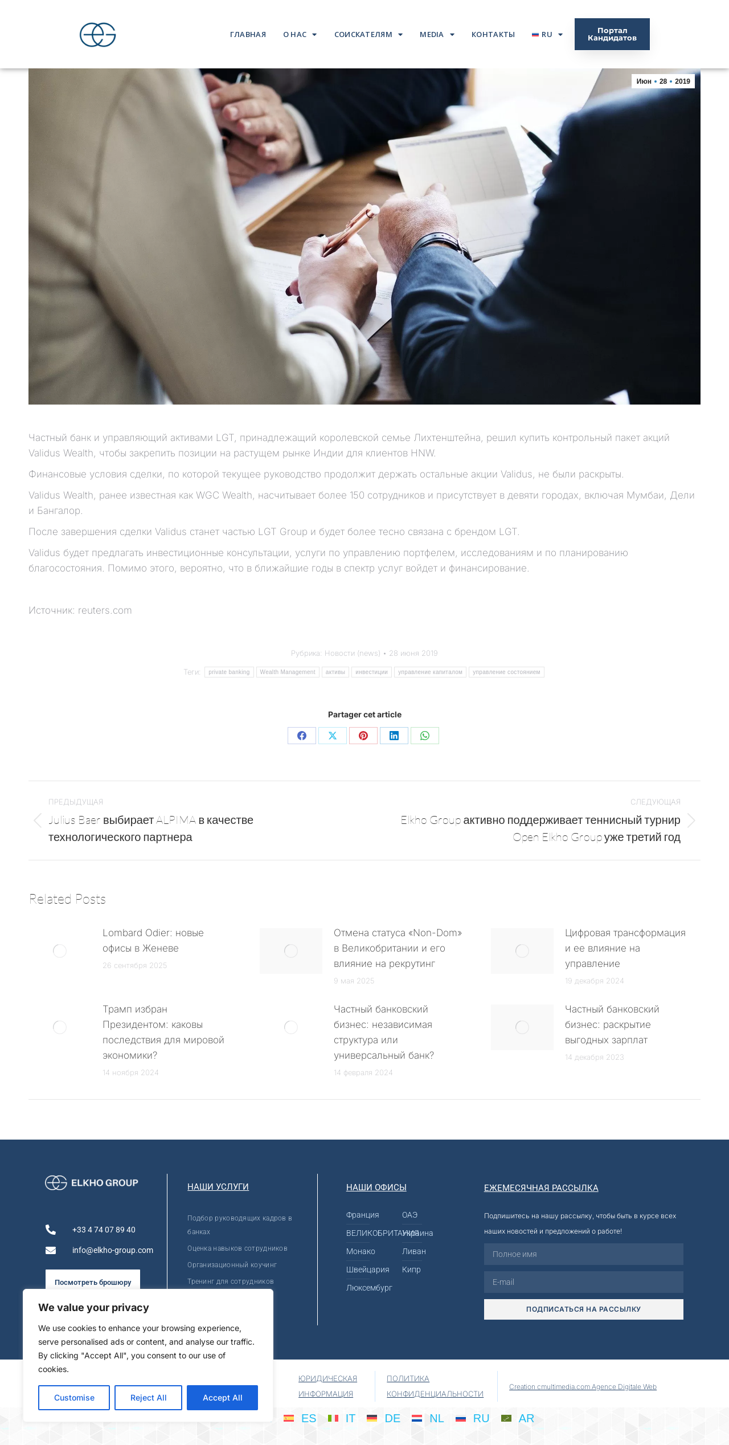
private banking (228, 672)
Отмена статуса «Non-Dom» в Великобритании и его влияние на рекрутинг (398, 948)
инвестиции (371, 672)
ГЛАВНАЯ (248, 34)
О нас (300, 34)
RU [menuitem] (481, 1418)
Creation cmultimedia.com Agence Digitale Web (583, 1386)
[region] (148, 1355)
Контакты (493, 34)
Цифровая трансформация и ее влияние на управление (625, 948)
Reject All (148, 1397)
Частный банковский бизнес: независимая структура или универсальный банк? (384, 1032)
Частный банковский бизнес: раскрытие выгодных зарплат (612, 1024)
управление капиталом (430, 672)
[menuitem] (547, 34)
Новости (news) (352, 653)
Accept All (223, 1397)
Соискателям (368, 34)
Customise (74, 1397)
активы (336, 672)
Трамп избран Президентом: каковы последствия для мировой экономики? (163, 1032)
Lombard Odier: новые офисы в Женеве (153, 940)
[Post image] (59, 951)
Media (437, 34)
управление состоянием (506, 672)
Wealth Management (288, 672)
